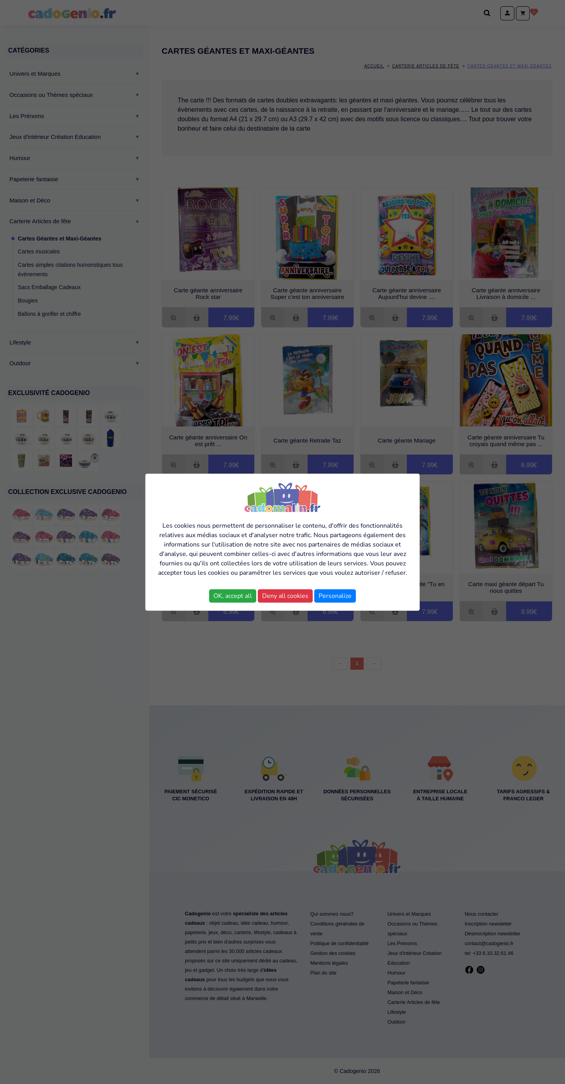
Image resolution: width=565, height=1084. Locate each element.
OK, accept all (232, 596)
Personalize (335, 596)
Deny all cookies (285, 596)
